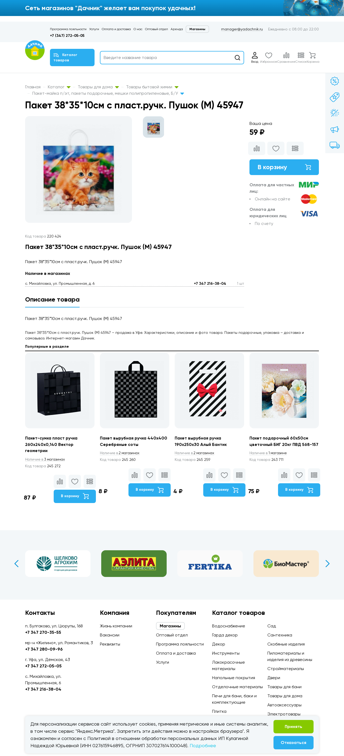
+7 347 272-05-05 (43, 665)
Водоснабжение (228, 625)
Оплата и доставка (116, 29)
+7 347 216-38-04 (210, 283)
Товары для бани (284, 686)
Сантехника (279, 635)
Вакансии (109, 635)
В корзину (284, 167)
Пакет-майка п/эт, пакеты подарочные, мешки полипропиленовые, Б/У (108, 93)
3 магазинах (46, 459)
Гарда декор (225, 635)
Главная (33, 86)
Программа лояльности (68, 29)
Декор (218, 644)
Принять (293, 726)
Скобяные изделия (286, 644)
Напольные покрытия (233, 677)
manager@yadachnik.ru (242, 29)
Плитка (219, 711)
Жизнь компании (116, 625)
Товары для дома (98, 86)
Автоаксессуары (284, 704)
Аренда (177, 29)
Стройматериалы (285, 668)
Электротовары (283, 714)
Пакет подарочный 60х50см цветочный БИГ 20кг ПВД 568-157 (281, 444)
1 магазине (268, 459)
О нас (138, 29)
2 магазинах (121, 453)
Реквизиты (110, 644)
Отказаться (293, 742)
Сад (271, 625)
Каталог (59, 86)
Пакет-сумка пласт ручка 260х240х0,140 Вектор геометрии (52, 444)
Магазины (197, 29)
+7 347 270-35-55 (43, 632)
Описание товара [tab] (52, 299)
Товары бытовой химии (152, 86)
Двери (273, 677)
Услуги (94, 29)
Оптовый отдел (156, 29)
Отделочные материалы (237, 686)
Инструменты (226, 653)
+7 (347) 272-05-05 (67, 35)
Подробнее (203, 745)
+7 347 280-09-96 (44, 649)
